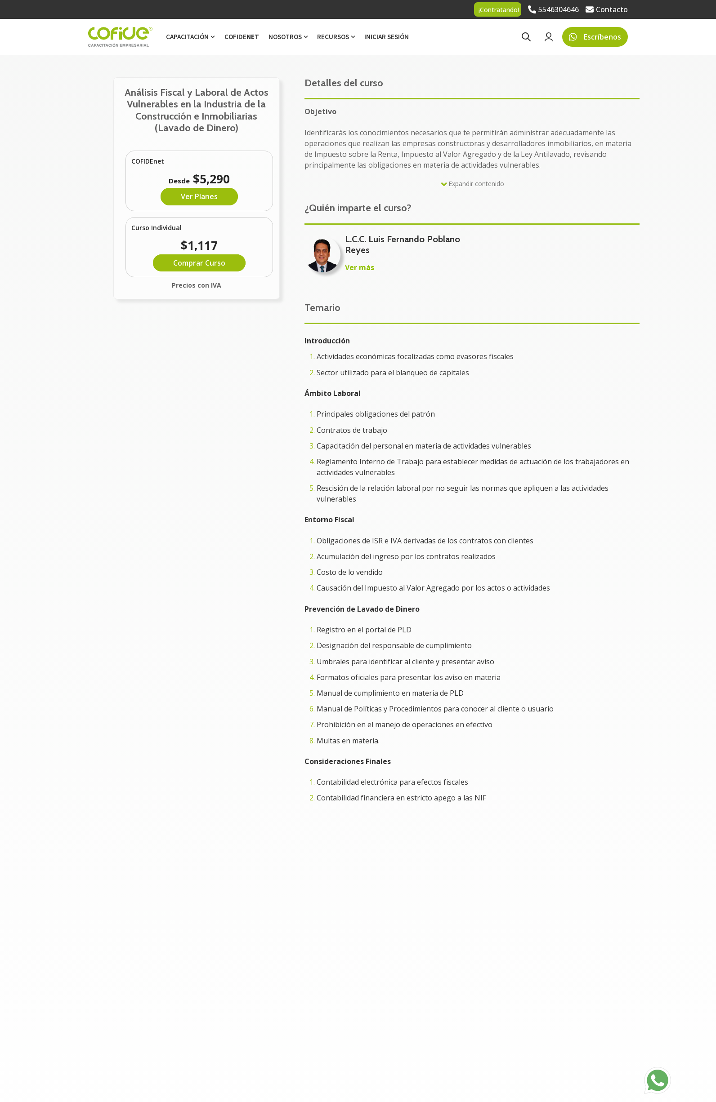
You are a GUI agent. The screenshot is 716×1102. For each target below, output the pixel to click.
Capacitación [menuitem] (187, 36)
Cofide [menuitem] (241, 36)
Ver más (359, 267)
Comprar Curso (199, 263)
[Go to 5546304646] (553, 9)
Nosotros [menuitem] (285, 36)
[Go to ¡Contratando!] (497, 9)
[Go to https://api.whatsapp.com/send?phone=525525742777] (657, 1080)
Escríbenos (595, 37)
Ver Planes (199, 196)
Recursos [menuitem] (333, 36)
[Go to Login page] (549, 37)
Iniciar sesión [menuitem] (386, 36)
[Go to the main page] (120, 37)
